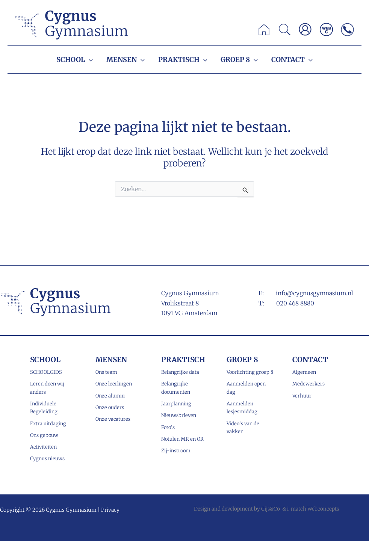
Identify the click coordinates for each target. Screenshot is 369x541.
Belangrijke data (180, 372)
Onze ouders (109, 407)
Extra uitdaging (48, 423)
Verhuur (302, 395)
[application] (89, 59)
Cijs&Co (270, 509)
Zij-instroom (176, 450)
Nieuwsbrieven (178, 415)
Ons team (106, 372)
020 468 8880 (295, 303)
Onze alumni (110, 395)
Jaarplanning (176, 403)
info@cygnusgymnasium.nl (315, 292)
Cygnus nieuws (47, 458)
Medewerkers (308, 383)
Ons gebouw (44, 435)
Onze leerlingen (113, 383)
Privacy (110, 509)
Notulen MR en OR (182, 438)
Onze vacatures (113, 419)
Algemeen (304, 372)
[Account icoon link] (305, 29)
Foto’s (168, 427)
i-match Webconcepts (313, 509)
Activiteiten (43, 447)
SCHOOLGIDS (46, 372)
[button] (285, 31)
